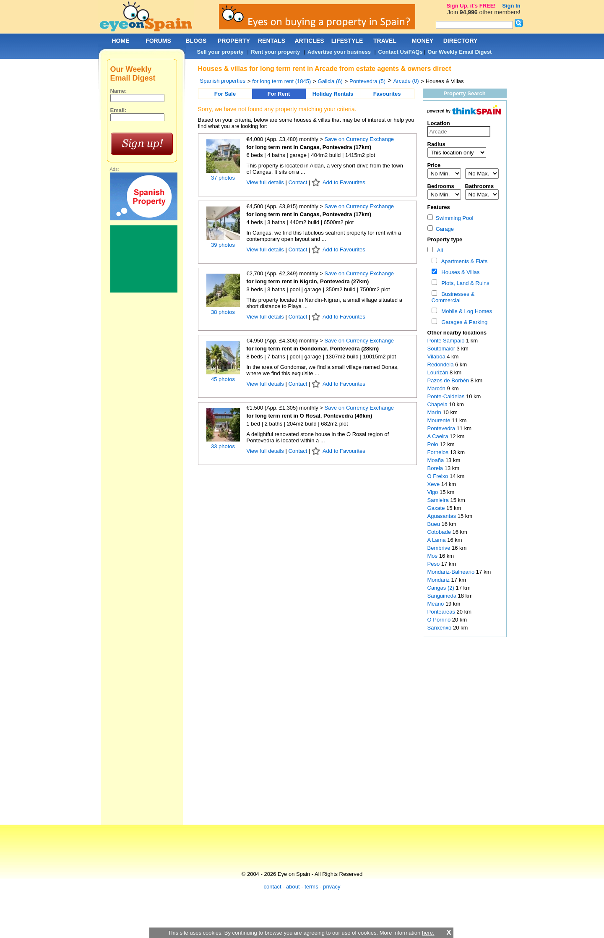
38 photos (223, 312)
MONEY (422, 40)
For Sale (225, 94)
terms (311, 886)
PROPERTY (234, 40)
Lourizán (438, 372)
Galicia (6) (330, 81)
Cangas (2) (440, 588)
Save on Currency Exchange (359, 139)
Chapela (438, 404)
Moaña (436, 460)
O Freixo (438, 476)
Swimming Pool (450, 218)
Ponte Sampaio (446, 340)
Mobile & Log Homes (465, 311)
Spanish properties (222, 81)
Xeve (434, 484)
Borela (436, 468)
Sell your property (220, 52)
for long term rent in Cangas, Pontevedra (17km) (309, 147)
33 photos (223, 446)
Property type (445, 239)
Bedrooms (440, 186)
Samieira (438, 500)
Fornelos (438, 452)
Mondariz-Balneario (451, 572)
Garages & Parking (462, 322)
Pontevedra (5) (367, 81)
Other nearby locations (457, 332)
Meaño (436, 604)
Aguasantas (442, 516)
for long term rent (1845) (281, 81)
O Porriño (439, 620)
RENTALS (271, 40)
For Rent (279, 94)
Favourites (387, 94)
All (438, 250)
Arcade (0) (406, 81)
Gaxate (437, 508)
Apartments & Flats (462, 261)
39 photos (223, 245)
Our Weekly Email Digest (459, 52)
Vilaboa (437, 356)
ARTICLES (309, 40)
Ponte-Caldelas (446, 396)
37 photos (223, 178)
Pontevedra (442, 428)
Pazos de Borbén (449, 380)
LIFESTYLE (347, 40)
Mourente (439, 420)
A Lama (437, 540)
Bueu (434, 524)
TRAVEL (384, 40)
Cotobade (440, 532)
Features (438, 207)
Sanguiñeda (442, 596)
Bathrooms (479, 186)
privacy (331, 886)
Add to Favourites (344, 182)
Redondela (441, 364)
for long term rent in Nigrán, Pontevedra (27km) (308, 281)
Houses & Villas (458, 272)
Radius (436, 144)
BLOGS (196, 40)
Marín (435, 412)
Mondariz (439, 580)
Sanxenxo (440, 627)
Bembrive (439, 548)
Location (438, 123)
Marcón (437, 388)
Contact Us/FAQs (400, 52)
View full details (266, 182)
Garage (440, 229)
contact (272, 886)
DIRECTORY (460, 40)
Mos (433, 556)
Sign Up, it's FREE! (470, 6)
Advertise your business (339, 52)
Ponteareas (442, 612)
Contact (297, 182)
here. (428, 933)
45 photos (223, 379)
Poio (433, 444)
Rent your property (275, 52)
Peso (434, 564)
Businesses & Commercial (453, 297)
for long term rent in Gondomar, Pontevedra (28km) (313, 348)
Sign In (511, 6)
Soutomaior (442, 348)
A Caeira (438, 436)
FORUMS (158, 40)
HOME (121, 40)
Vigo (433, 492)
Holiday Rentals (333, 94)
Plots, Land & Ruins (463, 283)
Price (434, 165)
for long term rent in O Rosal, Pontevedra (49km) (309, 416)
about (293, 886)
